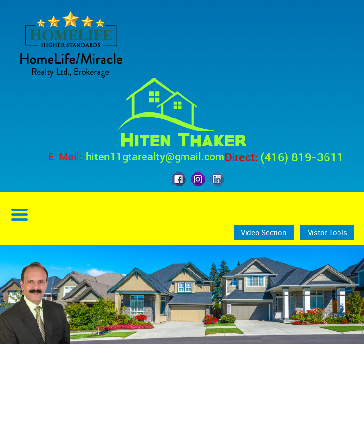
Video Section (263, 232)
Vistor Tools (327, 232)
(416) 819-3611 (302, 157)
